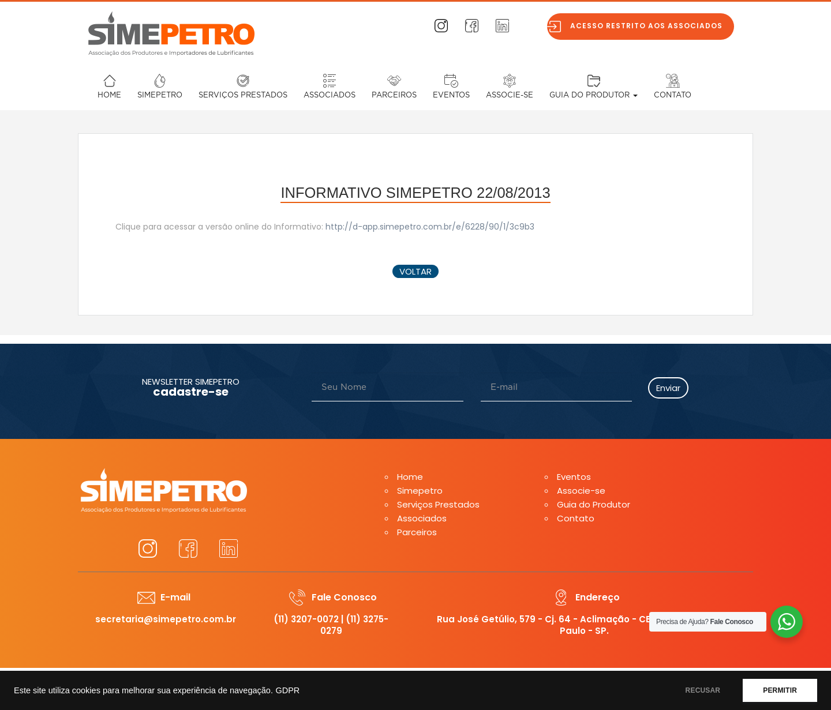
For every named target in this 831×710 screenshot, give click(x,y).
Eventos (451, 95)
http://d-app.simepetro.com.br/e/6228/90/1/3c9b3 (429, 226)
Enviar (668, 388)
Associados (329, 95)
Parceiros (394, 95)
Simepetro (159, 95)
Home (109, 95)
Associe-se (509, 95)
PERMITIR (780, 690)
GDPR (287, 690)
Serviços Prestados (243, 95)
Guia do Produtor (593, 95)
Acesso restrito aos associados (649, 26)
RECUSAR (703, 690)
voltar (415, 271)
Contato (672, 95)
